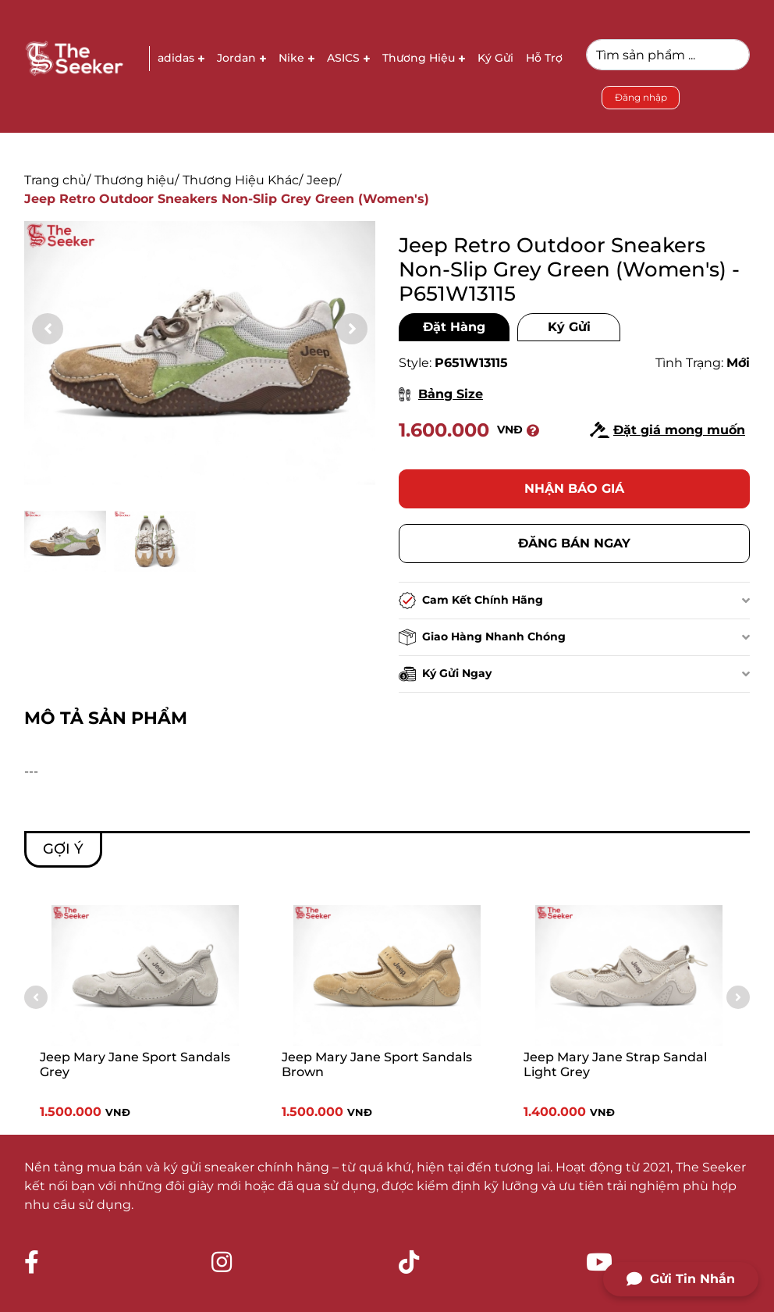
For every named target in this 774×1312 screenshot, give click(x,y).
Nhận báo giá (574, 488)
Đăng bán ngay (574, 543)
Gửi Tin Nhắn (681, 1279)
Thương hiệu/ (136, 180)
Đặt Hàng (454, 326)
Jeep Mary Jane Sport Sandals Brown (377, 1064)
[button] (351, 328)
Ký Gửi (569, 326)
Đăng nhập (641, 97)
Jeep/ (324, 180)
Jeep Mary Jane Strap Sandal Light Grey (615, 1064)
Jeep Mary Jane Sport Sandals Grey (135, 1064)
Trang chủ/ (57, 180)
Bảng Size (441, 394)
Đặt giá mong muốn (667, 430)
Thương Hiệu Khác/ (243, 180)
